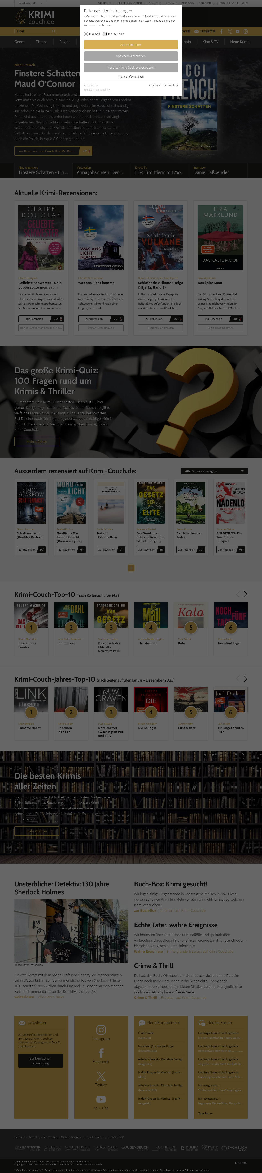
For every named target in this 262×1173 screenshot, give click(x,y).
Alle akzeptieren (131, 45)
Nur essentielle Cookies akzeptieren (131, 67)
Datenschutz (171, 85)
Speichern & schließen (131, 56)
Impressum (155, 85)
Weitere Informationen (131, 76)
